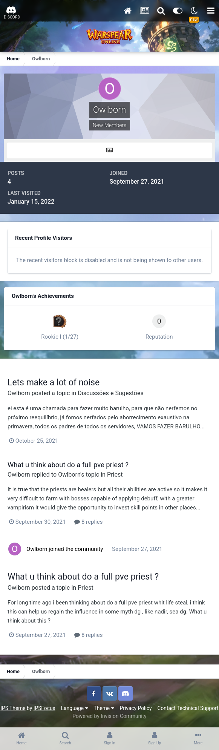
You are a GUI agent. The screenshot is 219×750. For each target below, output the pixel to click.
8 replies (88, 521)
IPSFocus (44, 708)
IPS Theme (12, 708)
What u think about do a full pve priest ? (68, 465)
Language (74, 708)
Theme (104, 708)
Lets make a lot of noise (54, 382)
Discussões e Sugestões (111, 393)
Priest (115, 474)
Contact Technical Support (187, 708)
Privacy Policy (136, 708)
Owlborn (19, 393)
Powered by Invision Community (109, 716)
